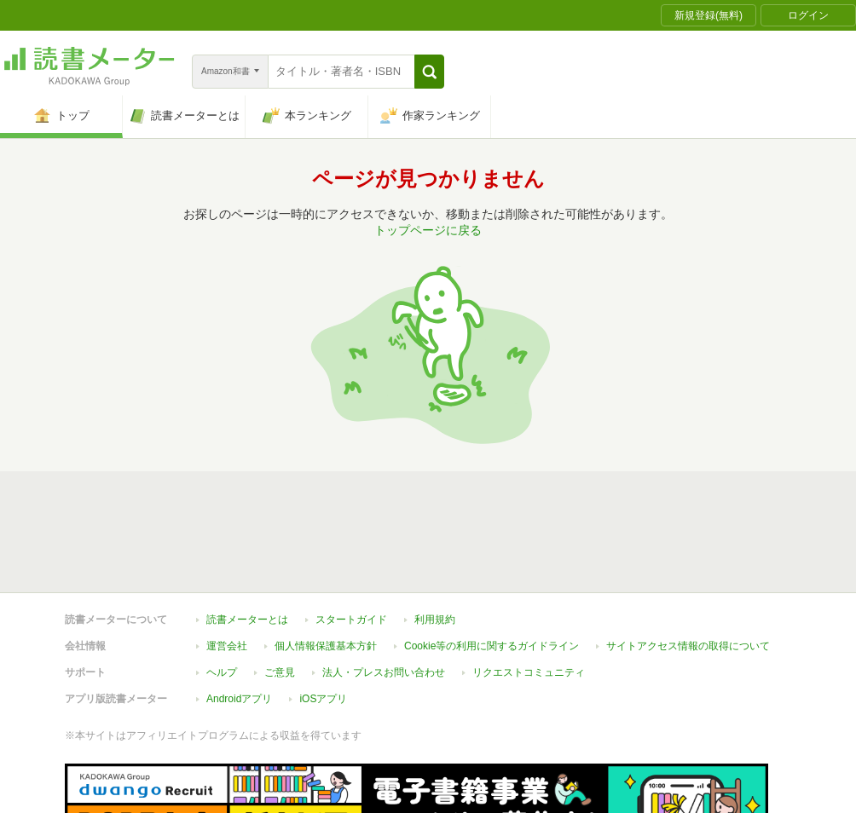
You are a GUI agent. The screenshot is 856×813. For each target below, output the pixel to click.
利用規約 (434, 619)
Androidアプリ (239, 699)
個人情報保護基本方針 (326, 646)
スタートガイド (351, 619)
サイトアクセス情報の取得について (688, 646)
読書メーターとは (247, 619)
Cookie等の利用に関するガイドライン (491, 646)
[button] (429, 72)
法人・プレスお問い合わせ (383, 672)
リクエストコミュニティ (528, 672)
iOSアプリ (323, 699)
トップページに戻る (428, 230)
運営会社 (226, 646)
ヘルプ (221, 672)
